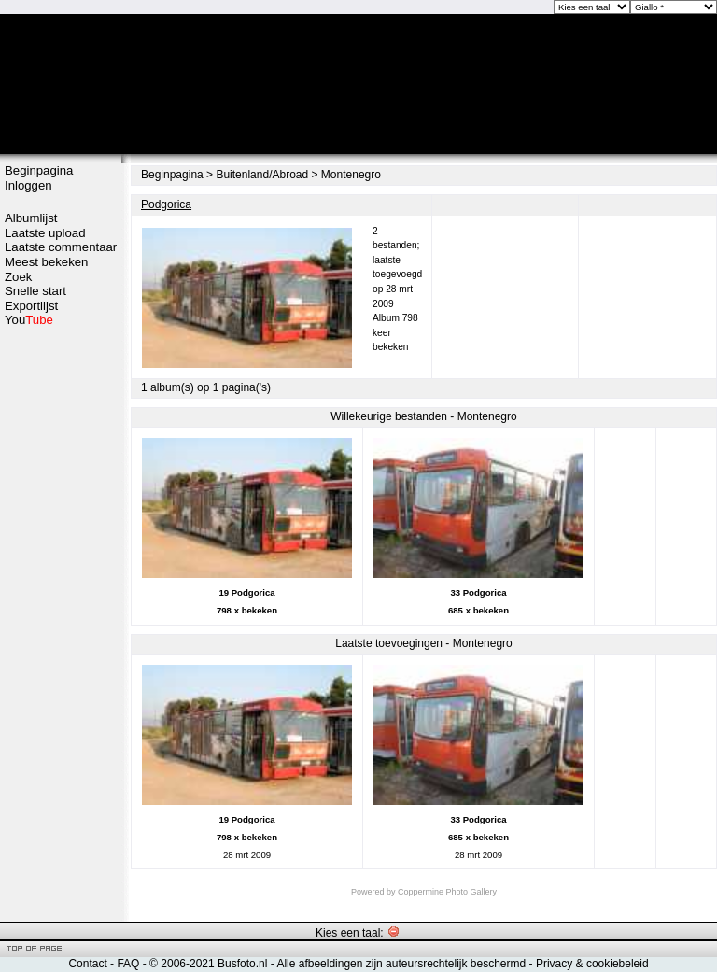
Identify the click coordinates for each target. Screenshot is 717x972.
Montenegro (351, 174)
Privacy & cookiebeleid (592, 963)
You (29, 320)
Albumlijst (31, 218)
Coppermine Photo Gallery (447, 891)
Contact (87, 963)
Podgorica (166, 204)
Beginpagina (39, 170)
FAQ (128, 963)
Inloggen (28, 185)
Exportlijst (31, 306)
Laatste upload (45, 233)
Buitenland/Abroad (262, 174)
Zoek (18, 277)
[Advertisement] (61, 623)
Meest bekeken (46, 262)
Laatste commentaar (61, 247)
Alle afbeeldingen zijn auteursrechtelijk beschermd (401, 963)
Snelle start (35, 291)
